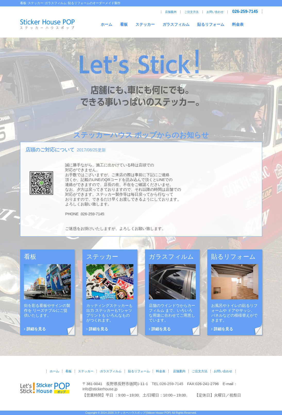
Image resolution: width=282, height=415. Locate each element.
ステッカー (145, 24)
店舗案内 (170, 11)
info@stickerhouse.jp (99, 389)
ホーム (106, 24)
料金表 (238, 24)
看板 (124, 24)
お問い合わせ (215, 11)
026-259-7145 (245, 11)
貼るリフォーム (210, 24)
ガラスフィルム (176, 24)
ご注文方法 (191, 11)
